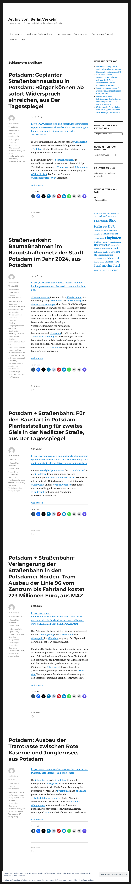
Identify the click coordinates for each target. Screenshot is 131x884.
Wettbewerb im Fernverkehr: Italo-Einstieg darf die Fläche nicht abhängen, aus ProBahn (108, 110)
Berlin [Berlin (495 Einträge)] (98, 226)
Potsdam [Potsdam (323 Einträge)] (115, 252)
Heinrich (12, 637)
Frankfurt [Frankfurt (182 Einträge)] (97, 242)
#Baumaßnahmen (40, 297)
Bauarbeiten (13, 290)
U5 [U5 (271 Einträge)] (100, 271)
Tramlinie (12, 485)
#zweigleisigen (47, 470)
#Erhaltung (56, 300)
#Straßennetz (53, 347)
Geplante (12, 328)
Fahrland (12, 634)
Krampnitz (12, 142)
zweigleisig (13, 817)
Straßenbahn (13, 136)
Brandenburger (16, 309)
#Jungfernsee (38, 805)
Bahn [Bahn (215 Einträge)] (96, 216)
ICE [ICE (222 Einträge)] (117, 245)
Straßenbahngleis (15, 156)
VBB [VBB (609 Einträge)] (108, 270)
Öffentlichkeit (14, 148)
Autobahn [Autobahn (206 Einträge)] (115, 213)
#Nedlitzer (36, 149)
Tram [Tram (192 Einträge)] (96, 271)
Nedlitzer (12, 145)
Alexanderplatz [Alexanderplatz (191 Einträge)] (104, 213)
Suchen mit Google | (102, 34)
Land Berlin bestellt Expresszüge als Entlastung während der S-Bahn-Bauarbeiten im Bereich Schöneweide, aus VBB (107, 80)
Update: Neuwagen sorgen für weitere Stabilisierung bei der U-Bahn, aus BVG (109, 91)
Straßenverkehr (14, 298)
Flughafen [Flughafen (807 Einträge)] (113, 238)
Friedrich (12, 323)
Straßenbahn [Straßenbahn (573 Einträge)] (103, 265)
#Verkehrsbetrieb (40, 177)
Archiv (24, 39)
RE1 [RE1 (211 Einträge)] (95, 255)
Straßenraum (13, 369)
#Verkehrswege (75, 300)
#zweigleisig (51, 783)
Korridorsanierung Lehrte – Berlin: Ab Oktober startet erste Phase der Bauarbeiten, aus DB (108, 69)
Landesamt (13, 475)
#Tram (80, 670)
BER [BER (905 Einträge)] (112, 220)
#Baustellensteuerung (42, 336)
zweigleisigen (14, 491)
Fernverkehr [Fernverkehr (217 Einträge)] (99, 239)
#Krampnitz (81, 167)
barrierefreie (16, 629)
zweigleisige (13, 656)
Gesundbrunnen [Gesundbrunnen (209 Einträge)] (114, 242)
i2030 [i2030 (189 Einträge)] (113, 245)
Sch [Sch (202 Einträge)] (104, 258)
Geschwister (13, 331)
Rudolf (21, 355)
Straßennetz (13, 366)
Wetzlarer (15, 377)
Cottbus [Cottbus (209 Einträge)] (97, 231)
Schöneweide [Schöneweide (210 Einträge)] (99, 262)
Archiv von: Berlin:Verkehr (32, 19)
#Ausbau (59, 470)
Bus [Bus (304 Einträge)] (105, 227)
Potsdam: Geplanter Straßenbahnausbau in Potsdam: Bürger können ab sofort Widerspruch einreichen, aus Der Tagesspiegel (46, 90)
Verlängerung (14, 653)
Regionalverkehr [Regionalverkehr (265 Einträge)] (105, 255)
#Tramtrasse (62, 167)
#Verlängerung (46, 634)
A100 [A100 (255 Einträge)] (96, 213)
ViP (24, 161)
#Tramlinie (74, 470)
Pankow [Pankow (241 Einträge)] (106, 252)
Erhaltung (12, 320)
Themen (12, 39)
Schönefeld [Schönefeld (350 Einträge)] (113, 258)
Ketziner (11, 339)
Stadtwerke (19, 483)
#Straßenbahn (65, 634)
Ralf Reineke (13, 124)
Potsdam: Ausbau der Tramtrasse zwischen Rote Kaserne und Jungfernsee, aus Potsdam (43, 749)
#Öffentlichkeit (39, 174)
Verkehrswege (14, 371)
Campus (11, 798)
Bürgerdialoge (17, 795)
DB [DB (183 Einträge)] (102, 231)
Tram (22, 651)
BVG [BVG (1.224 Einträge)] (112, 226)
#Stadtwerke (37, 484)
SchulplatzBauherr (16, 363)
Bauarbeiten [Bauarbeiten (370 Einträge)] (101, 220)
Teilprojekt (19, 811)
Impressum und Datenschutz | (72, 34)
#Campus (75, 801)
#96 (83, 470)
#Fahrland (53, 638)
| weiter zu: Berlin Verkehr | (39, 34)
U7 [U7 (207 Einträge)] (103, 271)
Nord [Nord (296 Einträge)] (115, 248)
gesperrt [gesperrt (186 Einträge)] (104, 242)
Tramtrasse (12, 159)
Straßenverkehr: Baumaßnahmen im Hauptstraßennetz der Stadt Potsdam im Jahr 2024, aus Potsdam (46, 252)
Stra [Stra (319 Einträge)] (116, 261)
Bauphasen (13, 304)
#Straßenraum (74, 297)
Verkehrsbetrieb (15, 161)
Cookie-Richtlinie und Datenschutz (80, 880)
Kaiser (16, 336)
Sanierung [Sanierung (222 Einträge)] (98, 258)
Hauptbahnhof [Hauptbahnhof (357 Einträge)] (102, 245)
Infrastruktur (13, 131)
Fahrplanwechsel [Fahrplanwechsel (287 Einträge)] (109, 234)
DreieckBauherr (15, 315)
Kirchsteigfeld (14, 642)
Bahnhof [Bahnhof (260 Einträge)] (103, 216)
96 (9, 472)
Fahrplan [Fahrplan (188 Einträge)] (97, 234)
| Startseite (14, 34)
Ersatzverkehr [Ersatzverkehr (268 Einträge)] (110, 231)
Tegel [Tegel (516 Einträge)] (116, 265)
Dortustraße (13, 312)
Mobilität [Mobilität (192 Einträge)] (97, 249)
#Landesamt (37, 492)
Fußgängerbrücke (16, 326)
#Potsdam (55, 333)
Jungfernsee (13, 640)
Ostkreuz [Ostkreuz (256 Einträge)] (98, 252)
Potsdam (12, 133)
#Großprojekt (80, 141)
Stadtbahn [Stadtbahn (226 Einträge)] (109, 262)
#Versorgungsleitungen (43, 304)
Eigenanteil (13, 632)
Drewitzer (12, 317)
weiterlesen (37, 185)
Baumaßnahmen (15, 301)
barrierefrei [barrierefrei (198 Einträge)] (112, 216)
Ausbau (14, 472)
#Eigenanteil (53, 667)
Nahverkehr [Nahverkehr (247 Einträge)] (107, 248)
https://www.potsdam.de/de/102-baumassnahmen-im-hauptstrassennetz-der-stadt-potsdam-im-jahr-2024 (58, 286)
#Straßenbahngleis (65, 159)
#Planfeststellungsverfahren (60, 477)
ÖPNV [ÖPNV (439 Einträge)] (115, 270)
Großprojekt (13, 140)
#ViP (53, 177)
